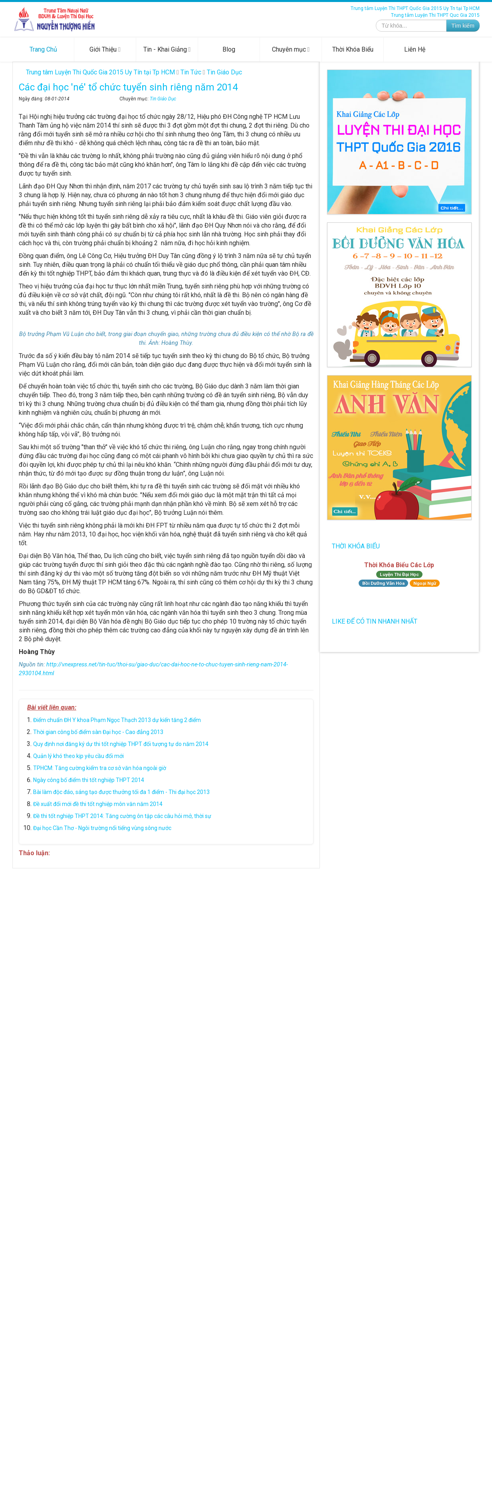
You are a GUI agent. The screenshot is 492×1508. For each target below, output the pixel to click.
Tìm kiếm (462, 25)
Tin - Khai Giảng (167, 49)
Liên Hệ (414, 49)
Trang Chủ (43, 49)
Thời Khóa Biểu (352, 49)
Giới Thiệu (105, 49)
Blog (228, 49)
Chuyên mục (291, 49)
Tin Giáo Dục (163, 99)
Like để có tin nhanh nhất (374, 621)
